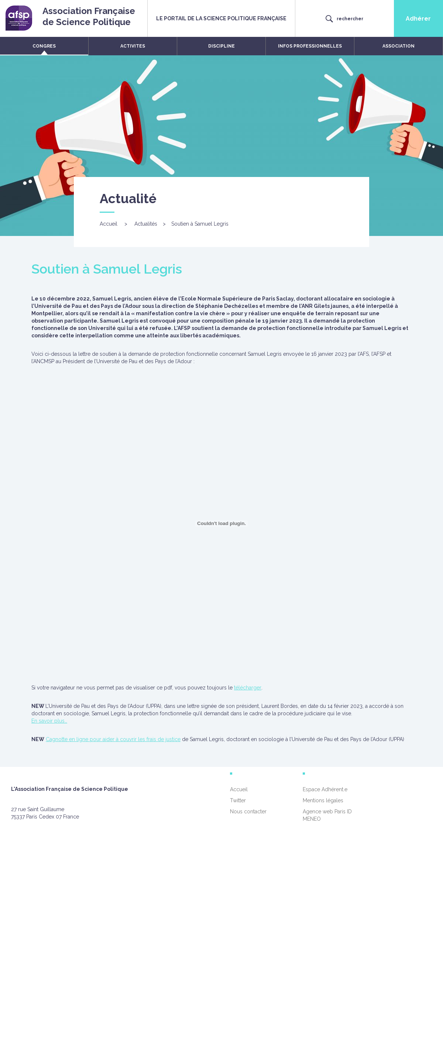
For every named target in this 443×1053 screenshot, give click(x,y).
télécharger (247, 688)
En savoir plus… (49, 721)
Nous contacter (248, 811)
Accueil (108, 224)
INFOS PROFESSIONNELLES (310, 46)
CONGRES (44, 46)
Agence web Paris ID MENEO (327, 815)
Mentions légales (323, 800)
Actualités (145, 224)
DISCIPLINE (221, 46)
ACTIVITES (132, 46)
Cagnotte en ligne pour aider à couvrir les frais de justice (113, 739)
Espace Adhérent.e (325, 789)
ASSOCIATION (398, 46)
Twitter (238, 800)
